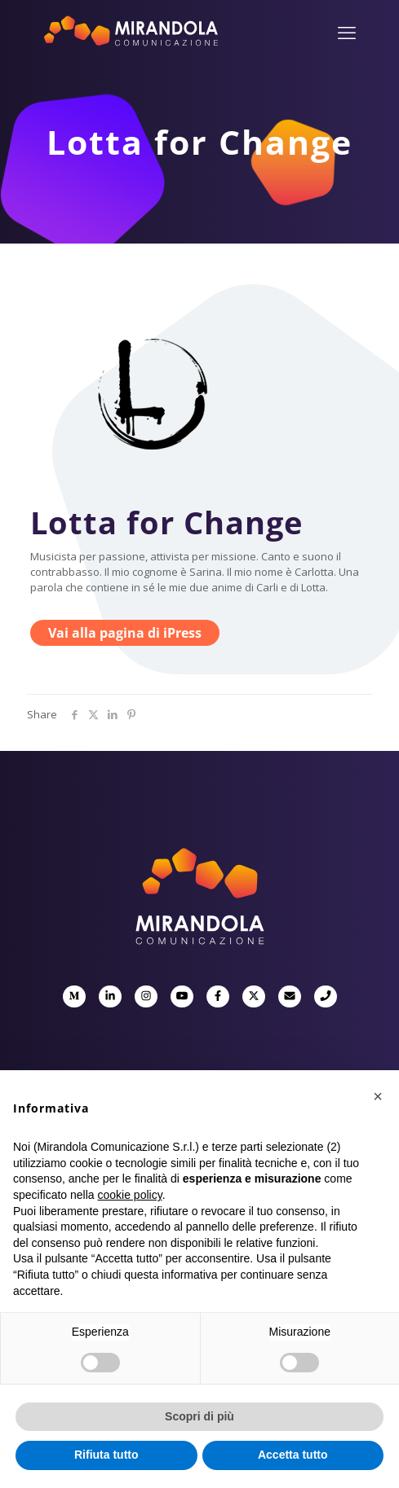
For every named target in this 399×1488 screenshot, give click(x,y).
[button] (378, 1096)
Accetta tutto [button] (293, 1454)
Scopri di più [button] (199, 1416)
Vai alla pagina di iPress (125, 633)
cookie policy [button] (130, 1194)
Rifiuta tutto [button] (106, 1454)
